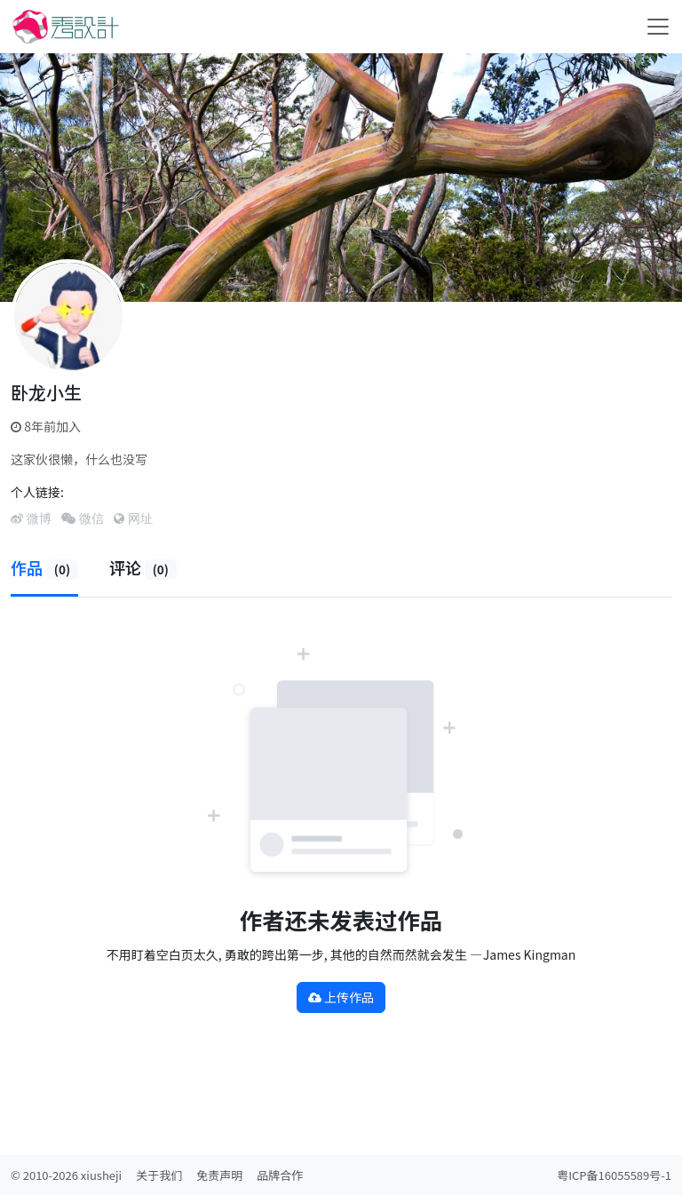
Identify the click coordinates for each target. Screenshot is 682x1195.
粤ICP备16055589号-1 (614, 1175)
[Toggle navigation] (658, 26)
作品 (44, 567)
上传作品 (341, 997)
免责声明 (219, 1175)
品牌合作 (280, 1175)
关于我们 (159, 1175)
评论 (143, 567)
